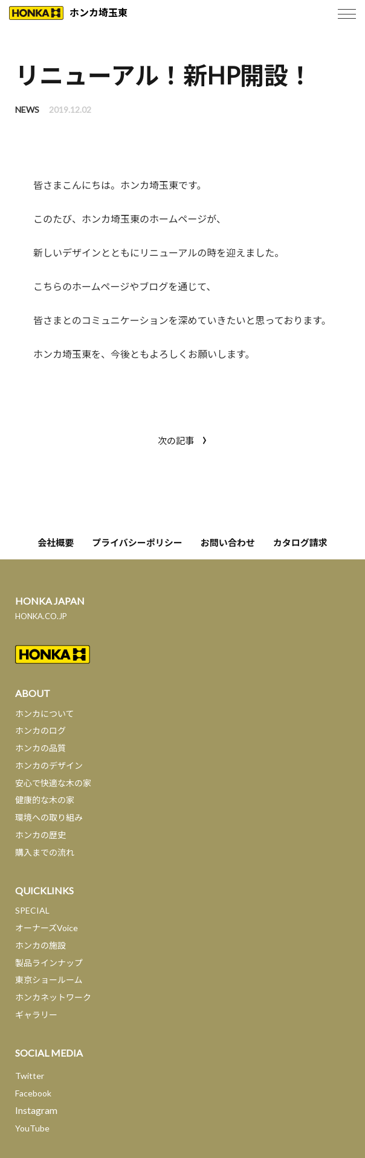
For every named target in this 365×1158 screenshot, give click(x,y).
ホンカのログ (40, 730)
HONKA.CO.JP (41, 616)
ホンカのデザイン (49, 765)
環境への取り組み (49, 817)
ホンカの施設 (40, 945)
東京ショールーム (49, 980)
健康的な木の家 (44, 800)
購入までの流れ (44, 852)
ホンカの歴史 (40, 835)
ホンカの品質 (40, 748)
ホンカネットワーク (53, 997)
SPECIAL (32, 910)
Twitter (29, 1076)
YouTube (32, 1128)
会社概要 (55, 542)
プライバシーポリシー (137, 542)
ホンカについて (44, 713)
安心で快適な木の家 (53, 783)
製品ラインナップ (49, 963)
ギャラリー (36, 1015)
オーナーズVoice (46, 928)
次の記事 (182, 438)
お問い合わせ (228, 542)
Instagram (36, 1110)
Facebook (33, 1093)
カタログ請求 (300, 542)
